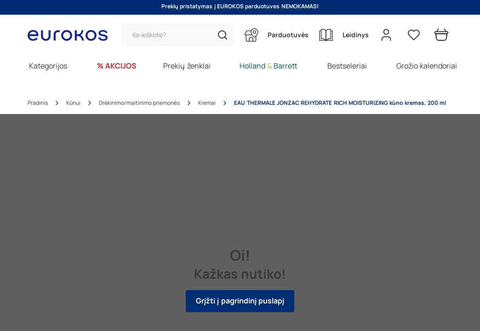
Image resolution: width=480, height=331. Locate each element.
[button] (222, 34)
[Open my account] (386, 35)
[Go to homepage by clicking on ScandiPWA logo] (71, 35)
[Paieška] (177, 35)
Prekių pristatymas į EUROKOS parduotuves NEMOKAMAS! (240, 6)
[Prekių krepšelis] (441, 35)
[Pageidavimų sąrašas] (414, 35)
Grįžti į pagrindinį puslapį (240, 301)
